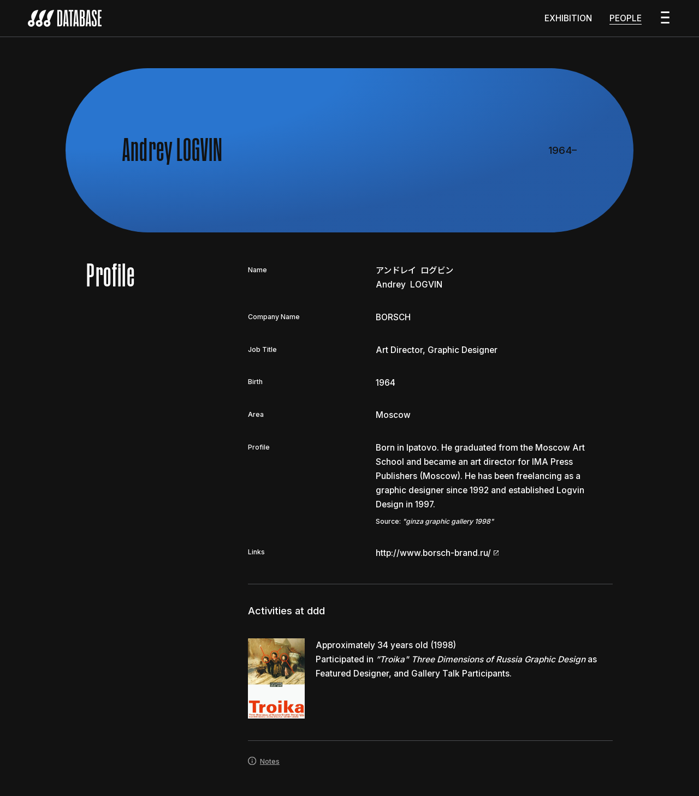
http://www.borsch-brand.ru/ (437, 558)
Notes (264, 766)
